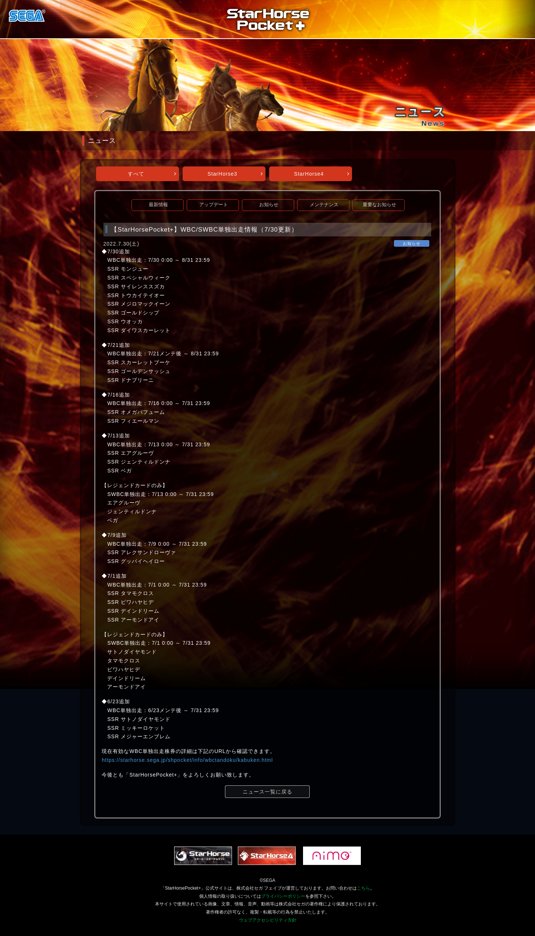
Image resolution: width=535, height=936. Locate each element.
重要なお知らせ (379, 204)
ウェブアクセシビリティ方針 (267, 920)
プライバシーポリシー (283, 896)
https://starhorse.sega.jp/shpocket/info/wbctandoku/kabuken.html (187, 760)
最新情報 (158, 204)
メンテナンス (324, 204)
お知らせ (268, 204)
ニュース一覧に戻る (267, 792)
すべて (136, 174)
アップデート (213, 204)
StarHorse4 (309, 174)
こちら (363, 888)
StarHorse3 (222, 174)
